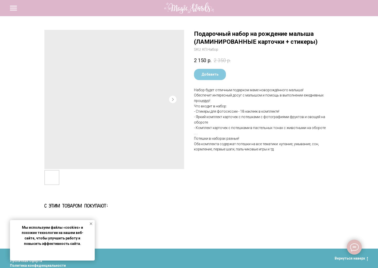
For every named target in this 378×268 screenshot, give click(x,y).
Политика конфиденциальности (38, 266)
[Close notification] (91, 223)
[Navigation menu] (13, 8)
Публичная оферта (26, 261)
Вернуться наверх (351, 258)
